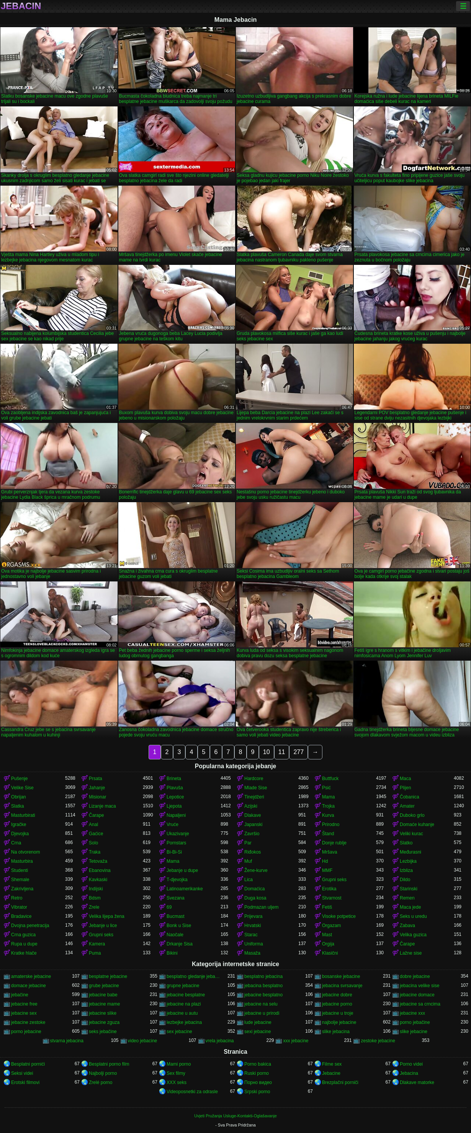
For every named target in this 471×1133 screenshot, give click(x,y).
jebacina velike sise (419, 985)
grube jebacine (104, 985)
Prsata (95, 778)
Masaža (252, 953)
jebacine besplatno (263, 994)
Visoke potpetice (339, 916)
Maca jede (410, 907)
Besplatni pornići (28, 1064)
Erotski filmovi (25, 1082)
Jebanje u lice (103, 925)
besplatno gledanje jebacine (194, 976)
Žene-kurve (256, 870)
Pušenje (19, 778)
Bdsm (95, 898)
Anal (93, 824)
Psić (326, 787)
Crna (16, 843)
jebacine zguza (104, 1022)
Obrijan (18, 797)
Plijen (405, 787)
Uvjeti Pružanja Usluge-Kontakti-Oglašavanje (235, 1115)
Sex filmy (176, 1073)
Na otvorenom (25, 852)
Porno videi (411, 1064)
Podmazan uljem (261, 907)
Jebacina (409, 1073)
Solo (93, 843)
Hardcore (253, 778)
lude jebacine (257, 1022)
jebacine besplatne (186, 994)
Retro (16, 898)
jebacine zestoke (28, 1022)
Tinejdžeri (254, 797)
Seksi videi (22, 1073)
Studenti (19, 870)
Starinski (408, 888)
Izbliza (406, 870)
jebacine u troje (337, 1013)
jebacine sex (24, 1013)
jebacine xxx (412, 1013)
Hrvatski (252, 925)
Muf (248, 861)
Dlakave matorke (417, 1082)
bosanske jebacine (341, 976)
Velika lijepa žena (106, 916)
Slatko (406, 843)
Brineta (174, 778)
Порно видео (258, 1082)
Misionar (97, 797)
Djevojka (20, 833)
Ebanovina (100, 870)
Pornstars (176, 843)
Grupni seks (334, 879)
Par (248, 843)
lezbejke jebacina (184, 1022)
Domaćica (254, 888)
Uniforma (253, 944)
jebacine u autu (182, 1013)
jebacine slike (102, 1013)
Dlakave (252, 815)
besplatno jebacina (263, 976)
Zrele (94, 907)
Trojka (328, 806)
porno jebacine (26, 1031)
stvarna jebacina (66, 1040)
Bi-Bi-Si (174, 852)
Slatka (17, 806)
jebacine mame (104, 1004)
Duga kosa (255, 898)
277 (298, 752)
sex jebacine (179, 1031)
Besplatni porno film (109, 1064)
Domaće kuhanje (417, 824)
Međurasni (410, 852)
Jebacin (21, 6)
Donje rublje (334, 843)
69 (169, 907)
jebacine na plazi (184, 1004)
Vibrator (19, 907)
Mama (328, 797)
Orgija (328, 944)
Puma (95, 953)
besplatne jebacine (108, 976)
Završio (251, 833)
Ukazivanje (178, 833)
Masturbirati (23, 815)
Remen (407, 898)
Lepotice (175, 797)
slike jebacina (336, 1031)
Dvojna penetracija (30, 925)
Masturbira (22, 861)
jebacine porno (337, 1004)
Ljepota (174, 806)
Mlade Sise (255, 787)
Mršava (329, 852)
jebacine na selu (261, 1004)
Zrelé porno (100, 1082)
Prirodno (330, 824)
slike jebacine (413, 1031)
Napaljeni (176, 815)
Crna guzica (23, 934)
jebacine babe (103, 994)
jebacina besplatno (263, 985)
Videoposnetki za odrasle (192, 1091)
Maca (405, 778)
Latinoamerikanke (185, 888)
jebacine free (24, 1004)
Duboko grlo (412, 815)
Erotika (329, 888)
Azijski (250, 806)
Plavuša (175, 787)
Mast (327, 934)
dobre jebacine (415, 976)
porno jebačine (415, 1022)
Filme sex (332, 1064)
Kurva (328, 815)
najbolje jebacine (339, 1022)
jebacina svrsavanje (342, 985)
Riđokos (252, 852)
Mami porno (179, 1064)
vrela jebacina (220, 1040)
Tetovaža (98, 861)
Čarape (96, 815)
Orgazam (331, 925)
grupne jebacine (183, 985)
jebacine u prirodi (261, 1013)
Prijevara (253, 916)
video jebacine (142, 1040)
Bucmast (176, 916)
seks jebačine (103, 1031)
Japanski (253, 824)
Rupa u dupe (24, 944)
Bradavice (21, 916)
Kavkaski (98, 879)
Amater (407, 806)
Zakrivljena (22, 888)
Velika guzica (413, 934)
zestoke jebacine (378, 1040)
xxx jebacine (295, 1040)
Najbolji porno (103, 1073)
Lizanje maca (102, 806)
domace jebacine (28, 985)
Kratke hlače (24, 953)
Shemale (20, 879)
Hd (325, 861)
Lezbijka (408, 861)
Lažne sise (411, 953)
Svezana (176, 898)
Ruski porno (256, 1073)
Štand (328, 833)
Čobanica (409, 797)
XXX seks (176, 1082)
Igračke (18, 824)
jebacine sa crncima (420, 1004)
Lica (248, 879)
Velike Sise (22, 787)
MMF (327, 870)
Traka (94, 852)
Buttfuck (330, 778)
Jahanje (97, 787)
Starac (251, 934)
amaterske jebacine (31, 976)
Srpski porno (257, 1091)
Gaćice (96, 833)
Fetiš (327, 907)
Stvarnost (332, 898)
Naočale (175, 934)
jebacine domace (417, 994)
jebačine (19, 994)
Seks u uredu (413, 916)
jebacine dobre (337, 994)
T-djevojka (177, 879)
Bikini (172, 953)
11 (281, 752)
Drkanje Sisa (180, 944)
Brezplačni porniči (340, 1082)
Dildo (405, 879)
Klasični (330, 953)
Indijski (96, 888)
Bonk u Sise (179, 925)
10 (266, 752)
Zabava (407, 925)
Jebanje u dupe (182, 870)
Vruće (172, 824)
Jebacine (331, 1073)
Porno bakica (257, 1064)
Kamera (97, 944)
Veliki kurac (411, 833)
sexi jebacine (257, 1031)
